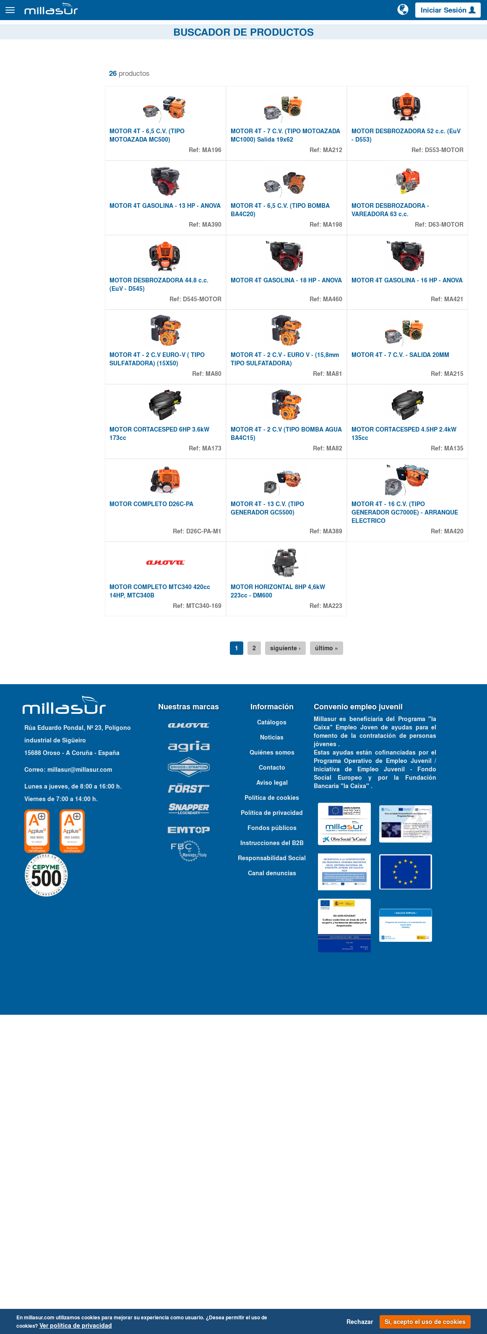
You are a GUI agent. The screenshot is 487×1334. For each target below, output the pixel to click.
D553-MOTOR (444, 195)
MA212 (332, 195)
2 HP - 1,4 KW (45, 646)
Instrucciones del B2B (272, 1162)
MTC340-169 (203, 925)
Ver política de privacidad (75, 1325)
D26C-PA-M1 (203, 805)
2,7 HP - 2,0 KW (48, 676)
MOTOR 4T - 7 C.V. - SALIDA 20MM (400, 537)
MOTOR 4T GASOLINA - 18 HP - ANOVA (286, 417)
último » (326, 967)
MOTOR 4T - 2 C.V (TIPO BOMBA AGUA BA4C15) (286, 661)
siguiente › (285, 967)
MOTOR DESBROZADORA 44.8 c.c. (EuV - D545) (158, 421)
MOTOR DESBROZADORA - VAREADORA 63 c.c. (390, 300)
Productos (100, 14)
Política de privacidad (272, 1132)
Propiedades (38, 610)
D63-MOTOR (446, 315)
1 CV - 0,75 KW (47, 636)
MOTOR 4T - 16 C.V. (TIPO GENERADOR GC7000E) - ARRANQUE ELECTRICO (405, 786)
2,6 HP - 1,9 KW (48, 666)
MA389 (332, 805)
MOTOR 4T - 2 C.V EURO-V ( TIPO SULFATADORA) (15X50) (157, 541)
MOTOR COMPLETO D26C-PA (151, 777)
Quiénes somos (272, 1072)
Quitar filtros (31, 66)
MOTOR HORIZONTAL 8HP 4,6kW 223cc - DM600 (278, 910)
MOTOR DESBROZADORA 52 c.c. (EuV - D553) (406, 180)
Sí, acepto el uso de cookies (425, 1322)
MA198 (332, 315)
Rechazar (359, 1322)
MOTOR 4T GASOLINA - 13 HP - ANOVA (165, 296)
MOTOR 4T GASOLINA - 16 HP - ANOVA (407, 417)
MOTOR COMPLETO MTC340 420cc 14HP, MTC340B (159, 910)
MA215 (454, 556)
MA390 (211, 315)
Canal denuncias (272, 1192)
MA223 (332, 925)
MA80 (213, 556)
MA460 (332, 436)
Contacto (469, 33)
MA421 (454, 436)
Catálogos (433, 33)
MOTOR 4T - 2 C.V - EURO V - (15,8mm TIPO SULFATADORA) (285, 541)
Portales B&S (391, 33)
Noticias (272, 1056)
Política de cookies (272, 1117)
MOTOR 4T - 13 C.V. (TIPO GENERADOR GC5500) (267, 781)
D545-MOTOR (202, 436)
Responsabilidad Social (272, 1177)
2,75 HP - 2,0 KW (50, 687)
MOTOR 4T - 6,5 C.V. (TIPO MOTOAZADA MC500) (147, 180)
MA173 (211, 676)
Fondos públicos (272, 1147)
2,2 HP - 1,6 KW (48, 656)
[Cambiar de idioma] (403, 13)
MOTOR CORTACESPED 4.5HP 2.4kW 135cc (404, 661)
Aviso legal (272, 1102)
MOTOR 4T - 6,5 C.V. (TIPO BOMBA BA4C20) (280, 300)
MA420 (454, 805)
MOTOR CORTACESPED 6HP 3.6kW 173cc (159, 661)
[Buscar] (371, 14)
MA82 (334, 676)
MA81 (334, 556)
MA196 (211, 195)
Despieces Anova (340, 33)
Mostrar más (33, 694)
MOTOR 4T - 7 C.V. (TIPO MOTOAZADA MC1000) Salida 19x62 (285, 180)
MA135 (454, 676)
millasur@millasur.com (79, 1089)
